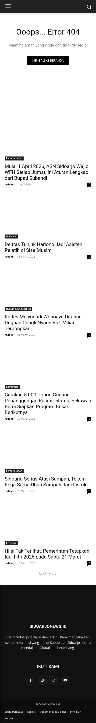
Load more (48, 573)
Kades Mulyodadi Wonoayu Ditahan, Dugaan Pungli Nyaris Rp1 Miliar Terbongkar (44, 322)
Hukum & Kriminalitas (18, 308)
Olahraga (11, 236)
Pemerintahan (14, 158)
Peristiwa (11, 543)
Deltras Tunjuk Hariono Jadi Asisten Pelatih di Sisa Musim (43, 247)
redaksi (9, 184)
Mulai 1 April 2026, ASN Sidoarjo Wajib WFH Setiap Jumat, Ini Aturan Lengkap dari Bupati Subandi (47, 172)
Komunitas (12, 386)
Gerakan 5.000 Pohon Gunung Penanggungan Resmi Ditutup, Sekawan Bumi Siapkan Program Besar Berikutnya (48, 403)
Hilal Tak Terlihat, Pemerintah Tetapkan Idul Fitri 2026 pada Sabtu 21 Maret (47, 554)
